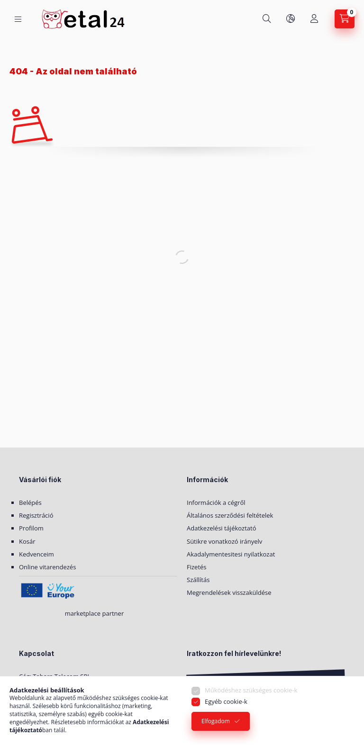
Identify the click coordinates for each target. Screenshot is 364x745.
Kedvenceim (36, 554)
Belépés (30, 502)
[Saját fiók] (314, 18)
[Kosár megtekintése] (345, 18)
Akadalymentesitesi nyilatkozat (231, 554)
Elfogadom (215, 721)
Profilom (31, 528)
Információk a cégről (216, 502)
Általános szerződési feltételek (230, 515)
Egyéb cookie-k (226, 701)
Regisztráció (36, 515)
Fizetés (197, 567)
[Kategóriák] (18, 19)
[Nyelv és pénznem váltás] (290, 18)
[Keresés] (266, 18)
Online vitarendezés (47, 567)
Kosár (27, 541)
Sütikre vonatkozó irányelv (224, 541)
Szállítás (198, 579)
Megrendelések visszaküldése (229, 592)
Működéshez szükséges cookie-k (251, 690)
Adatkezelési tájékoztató (221, 528)
